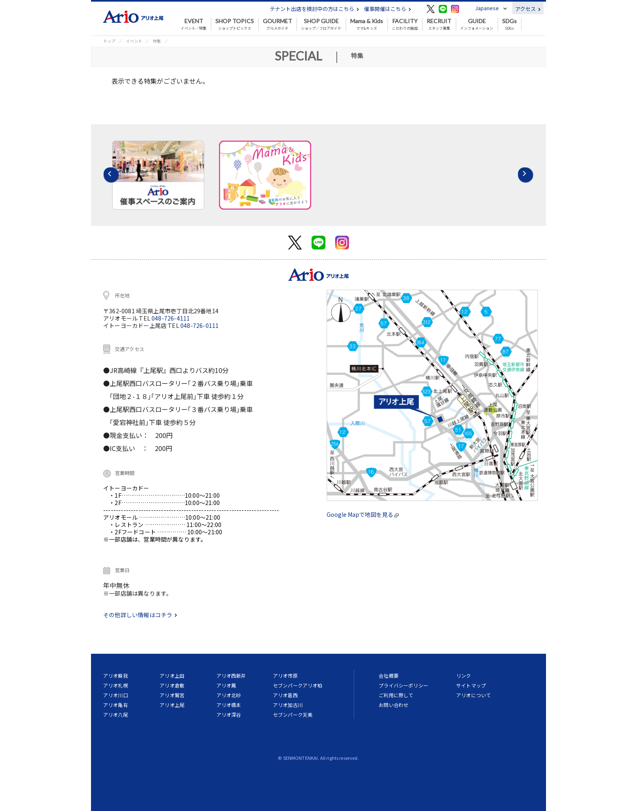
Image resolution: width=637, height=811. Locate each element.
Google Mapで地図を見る (363, 514)
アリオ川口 (115, 695)
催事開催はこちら (387, 9)
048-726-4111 (171, 318)
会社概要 (389, 675)
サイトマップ (471, 685)
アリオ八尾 (115, 714)
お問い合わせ (393, 704)
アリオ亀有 (115, 704)
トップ (109, 41)
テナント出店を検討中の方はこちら (314, 9)
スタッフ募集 (439, 24)
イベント (134, 41)
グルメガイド (277, 24)
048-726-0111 (199, 325)
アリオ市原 (285, 675)
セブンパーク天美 (292, 714)
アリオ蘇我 (115, 675)
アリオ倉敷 (172, 685)
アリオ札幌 (115, 685)
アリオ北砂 (229, 695)
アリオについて (473, 695)
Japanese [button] (487, 8)
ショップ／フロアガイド (321, 24)
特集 (157, 41)
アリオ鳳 (226, 685)
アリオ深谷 (229, 714)
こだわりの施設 (405, 24)
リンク (463, 675)
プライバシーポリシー (403, 685)
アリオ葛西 (285, 695)
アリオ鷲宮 (172, 695)
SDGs (509, 24)
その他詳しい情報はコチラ (140, 615)
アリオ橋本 (229, 704)
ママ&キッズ (366, 24)
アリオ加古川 (288, 704)
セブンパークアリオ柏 (298, 685)
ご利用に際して (396, 695)
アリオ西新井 (231, 675)
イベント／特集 (193, 24)
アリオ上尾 (172, 704)
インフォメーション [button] (476, 24)
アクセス (528, 9)
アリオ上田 (172, 675)
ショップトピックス (234, 24)
